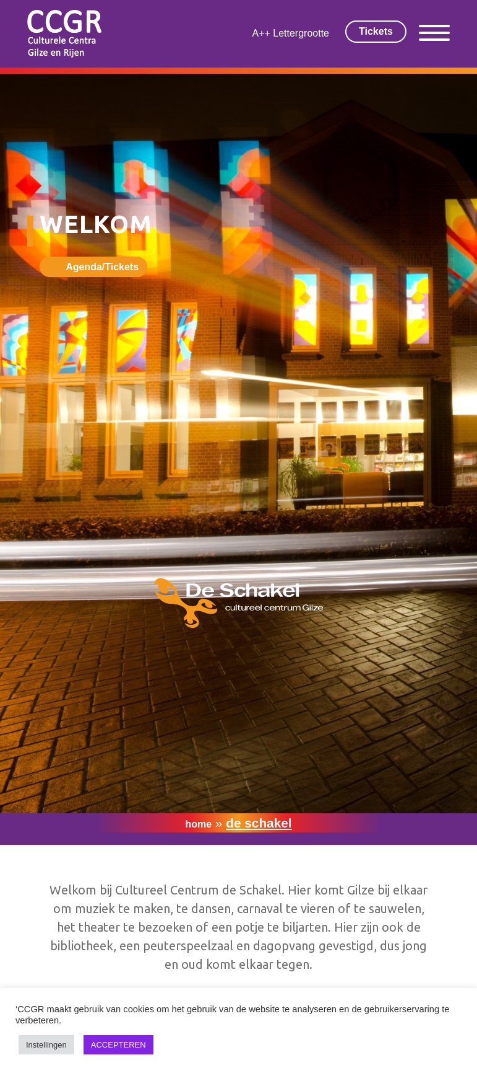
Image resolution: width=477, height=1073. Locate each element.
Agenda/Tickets (102, 267)
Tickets (376, 31)
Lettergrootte (301, 33)
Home (198, 824)
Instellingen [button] (46, 1044)
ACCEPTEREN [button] (118, 1044)
